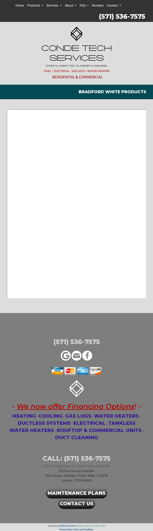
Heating (24, 416)
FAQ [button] (83, 5)
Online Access (67, 525)
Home (20, 5)
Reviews (98, 5)
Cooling (51, 416)
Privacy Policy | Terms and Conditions (76, 529)
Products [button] (34, 5)
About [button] (69, 5)
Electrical (89, 423)
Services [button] (52, 5)
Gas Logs (78, 416)
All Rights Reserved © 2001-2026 (90, 526)
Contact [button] (113, 5)
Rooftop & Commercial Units (99, 430)
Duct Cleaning (76, 437)
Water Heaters (116, 416)
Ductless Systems (44, 423)
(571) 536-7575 (122, 16)
